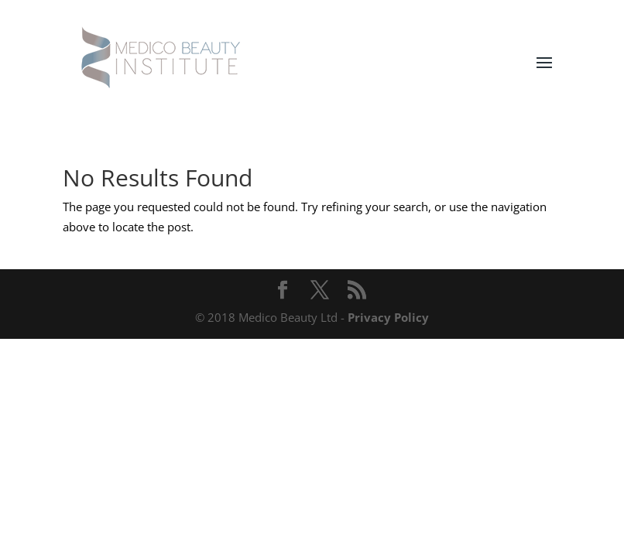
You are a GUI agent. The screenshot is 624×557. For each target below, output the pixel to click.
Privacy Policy (388, 317)
